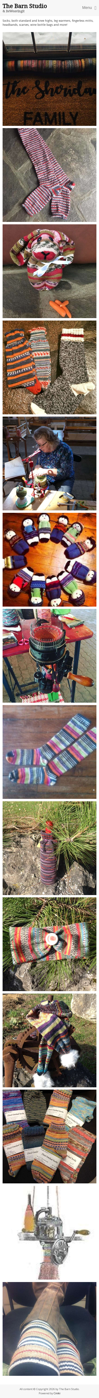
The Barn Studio (25, 6)
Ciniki (57, 1393)
